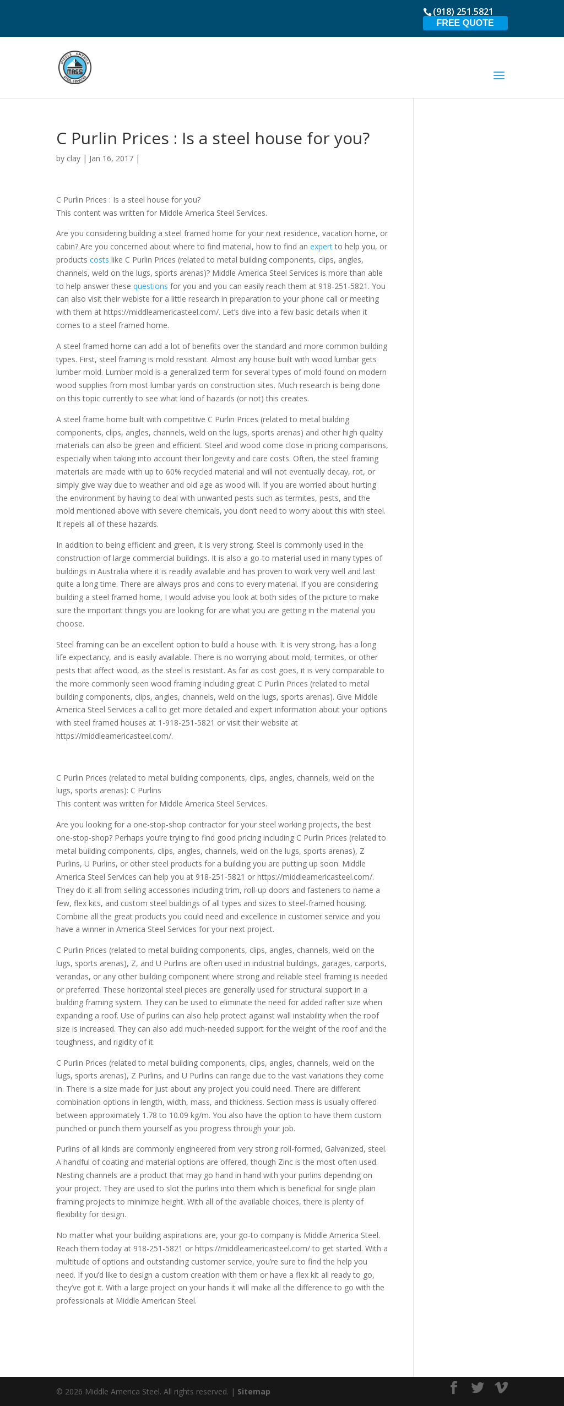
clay (73, 158)
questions (150, 286)
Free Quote (465, 23)
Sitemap (253, 1391)
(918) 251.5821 (463, 12)
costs (99, 259)
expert (321, 246)
